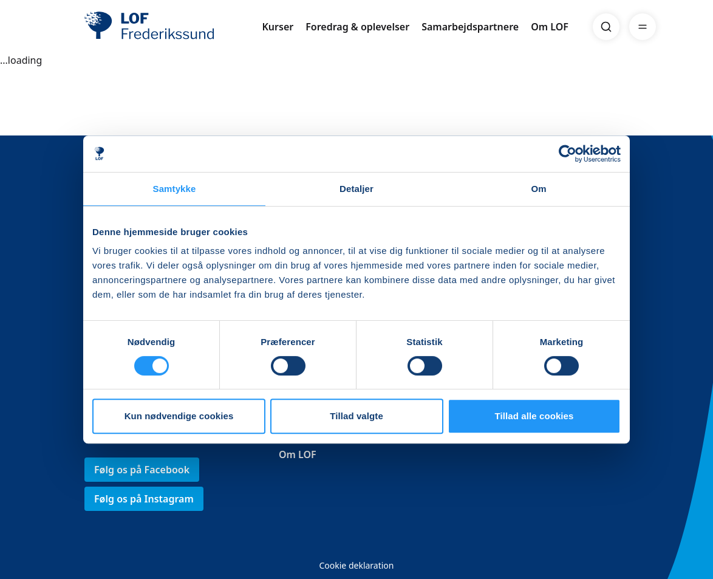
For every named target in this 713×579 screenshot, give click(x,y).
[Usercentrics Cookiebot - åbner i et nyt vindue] (567, 154)
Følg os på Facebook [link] (141, 469)
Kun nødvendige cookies (179, 416)
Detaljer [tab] (356, 188)
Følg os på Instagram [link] (144, 498)
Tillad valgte (356, 416)
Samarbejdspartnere (470, 26)
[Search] (606, 26)
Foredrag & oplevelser (357, 26)
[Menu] (642, 26)
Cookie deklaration (356, 565)
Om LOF (549, 26)
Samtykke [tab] (174, 188)
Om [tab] (538, 188)
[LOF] (173, 27)
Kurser (277, 26)
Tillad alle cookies (533, 416)
